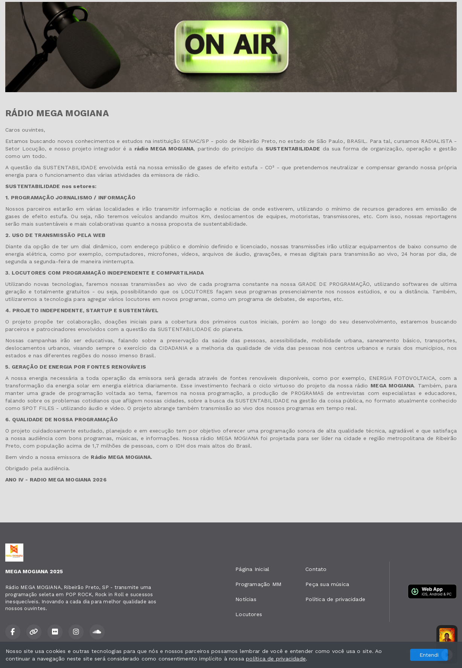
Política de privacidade (335, 599)
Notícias (245, 599)
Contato (315, 569)
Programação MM (258, 584)
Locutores (248, 614)
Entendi (429, 655)
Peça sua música (327, 584)
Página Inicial (252, 569)
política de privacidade (276, 659)
